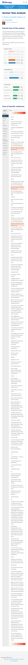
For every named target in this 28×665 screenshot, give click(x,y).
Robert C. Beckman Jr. (12, 22)
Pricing (12, 659)
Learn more (22, 7)
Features (6, 659)
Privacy (16, 659)
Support (16, 661)
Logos (10, 657)
